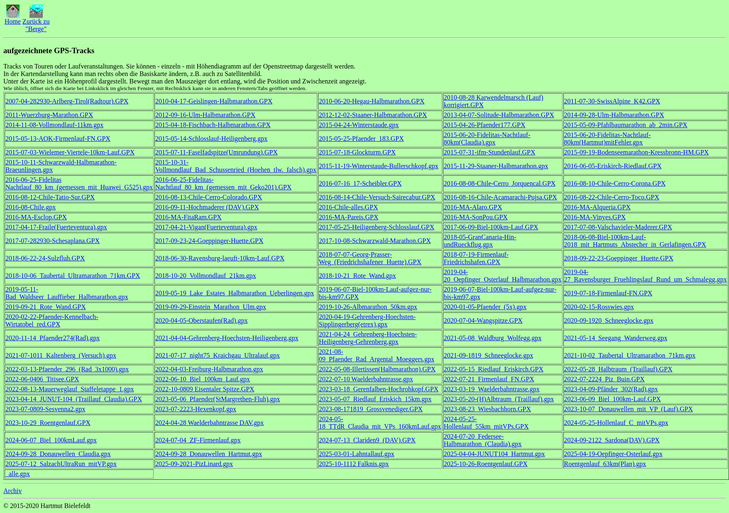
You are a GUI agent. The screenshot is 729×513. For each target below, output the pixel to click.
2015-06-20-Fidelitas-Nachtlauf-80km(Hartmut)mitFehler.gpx (607, 138)
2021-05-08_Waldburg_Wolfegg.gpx (493, 337)
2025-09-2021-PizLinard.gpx (194, 463)
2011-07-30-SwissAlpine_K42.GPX (612, 101)
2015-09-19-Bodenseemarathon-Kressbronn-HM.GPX (636, 152)
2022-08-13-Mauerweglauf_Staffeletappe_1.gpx (69, 389)
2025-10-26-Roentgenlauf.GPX (486, 463)
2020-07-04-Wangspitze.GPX (483, 320)
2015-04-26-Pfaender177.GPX (485, 124)
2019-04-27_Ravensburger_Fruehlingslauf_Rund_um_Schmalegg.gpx (645, 275)
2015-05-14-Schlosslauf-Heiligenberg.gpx (211, 138)
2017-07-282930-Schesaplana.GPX (52, 240)
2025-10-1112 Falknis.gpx (354, 463)
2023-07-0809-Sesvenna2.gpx (45, 408)
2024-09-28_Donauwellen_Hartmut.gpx (208, 453)
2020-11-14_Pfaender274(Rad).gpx (52, 337)
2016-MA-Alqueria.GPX (597, 207)
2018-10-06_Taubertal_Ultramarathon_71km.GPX (72, 275)
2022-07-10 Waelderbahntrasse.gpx (366, 379)
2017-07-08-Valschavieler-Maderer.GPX (618, 227)
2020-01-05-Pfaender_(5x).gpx (485, 306)
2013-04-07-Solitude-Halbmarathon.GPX (499, 114)
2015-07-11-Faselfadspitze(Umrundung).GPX (216, 152)
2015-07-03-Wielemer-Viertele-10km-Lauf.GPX (70, 152)
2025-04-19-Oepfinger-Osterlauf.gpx (613, 453)
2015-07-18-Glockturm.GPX (357, 152)
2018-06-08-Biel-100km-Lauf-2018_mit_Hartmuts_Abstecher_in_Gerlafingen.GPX (635, 240)
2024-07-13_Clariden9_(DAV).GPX (367, 440)
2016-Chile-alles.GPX (348, 207)
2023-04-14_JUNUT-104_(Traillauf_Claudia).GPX (73, 399)
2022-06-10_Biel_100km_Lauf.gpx (202, 379)
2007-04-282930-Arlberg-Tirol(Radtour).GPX (66, 101)
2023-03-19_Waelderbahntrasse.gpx (492, 389)
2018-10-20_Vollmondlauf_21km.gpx (205, 275)
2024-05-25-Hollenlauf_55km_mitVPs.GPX (486, 422)
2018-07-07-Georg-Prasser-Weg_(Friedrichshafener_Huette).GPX (370, 258)
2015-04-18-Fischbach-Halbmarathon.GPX (213, 124)
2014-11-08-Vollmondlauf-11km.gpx (54, 124)
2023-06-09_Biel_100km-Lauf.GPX (612, 399)
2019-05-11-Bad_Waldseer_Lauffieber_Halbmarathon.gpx (66, 293)
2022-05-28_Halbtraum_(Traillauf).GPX (618, 369)
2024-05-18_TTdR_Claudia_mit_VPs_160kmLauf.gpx (380, 422)
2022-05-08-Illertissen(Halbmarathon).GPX (377, 369)
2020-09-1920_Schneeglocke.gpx (609, 320)
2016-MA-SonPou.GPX (476, 217)
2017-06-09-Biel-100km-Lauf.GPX (491, 227)
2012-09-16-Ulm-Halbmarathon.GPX (205, 114)
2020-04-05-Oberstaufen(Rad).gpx (201, 320)
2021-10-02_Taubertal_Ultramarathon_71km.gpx (630, 355)
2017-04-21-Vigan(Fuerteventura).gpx (206, 227)
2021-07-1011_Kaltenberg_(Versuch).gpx (60, 355)
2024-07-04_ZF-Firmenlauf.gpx (198, 440)
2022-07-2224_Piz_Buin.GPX (604, 379)
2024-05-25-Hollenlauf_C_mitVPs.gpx (616, 422)
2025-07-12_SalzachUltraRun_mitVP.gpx (61, 463)
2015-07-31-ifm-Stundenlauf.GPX (490, 152)
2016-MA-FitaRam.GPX (188, 217)
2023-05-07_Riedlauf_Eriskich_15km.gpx (375, 399)
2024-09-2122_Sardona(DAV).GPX (612, 440)
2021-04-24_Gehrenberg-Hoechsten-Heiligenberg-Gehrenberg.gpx (368, 338)
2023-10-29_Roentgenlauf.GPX (48, 422)
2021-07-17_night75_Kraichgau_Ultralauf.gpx (217, 355)
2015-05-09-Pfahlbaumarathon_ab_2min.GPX (625, 124)
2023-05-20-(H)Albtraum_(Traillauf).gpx (499, 399)
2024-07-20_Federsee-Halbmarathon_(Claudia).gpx (483, 440)
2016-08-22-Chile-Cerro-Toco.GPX (612, 197)
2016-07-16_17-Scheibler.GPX (360, 183)
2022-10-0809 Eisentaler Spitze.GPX (204, 389)
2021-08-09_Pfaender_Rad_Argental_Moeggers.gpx (376, 355)
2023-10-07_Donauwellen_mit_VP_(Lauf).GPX (628, 408)
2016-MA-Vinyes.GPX (595, 217)
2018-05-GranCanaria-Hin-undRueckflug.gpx (480, 240)
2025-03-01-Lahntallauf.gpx (356, 453)
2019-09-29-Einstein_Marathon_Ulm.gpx (210, 306)
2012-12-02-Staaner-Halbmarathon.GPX (373, 114)
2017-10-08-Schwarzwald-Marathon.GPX (375, 240)
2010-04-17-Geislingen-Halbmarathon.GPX (213, 101)
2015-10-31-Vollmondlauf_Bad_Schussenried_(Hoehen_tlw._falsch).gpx (235, 166)
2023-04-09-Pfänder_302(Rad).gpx (611, 389)
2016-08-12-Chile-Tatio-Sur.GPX (50, 197)
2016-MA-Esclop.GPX (36, 217)
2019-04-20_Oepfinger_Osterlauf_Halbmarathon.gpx (503, 275)
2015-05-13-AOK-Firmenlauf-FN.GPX (57, 138)
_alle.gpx (17, 473)
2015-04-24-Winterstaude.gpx (359, 124)
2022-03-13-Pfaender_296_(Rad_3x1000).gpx (67, 369)
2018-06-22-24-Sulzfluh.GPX (45, 258)
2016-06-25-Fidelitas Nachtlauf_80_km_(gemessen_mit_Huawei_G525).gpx (79, 183)
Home (13, 18)
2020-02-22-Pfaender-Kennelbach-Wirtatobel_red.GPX (51, 320)
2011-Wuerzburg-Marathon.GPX (49, 114)
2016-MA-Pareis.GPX (349, 217)
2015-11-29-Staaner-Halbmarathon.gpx (496, 165)
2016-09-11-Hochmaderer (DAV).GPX (207, 207)
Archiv (12, 490)
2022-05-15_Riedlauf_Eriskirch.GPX (493, 369)
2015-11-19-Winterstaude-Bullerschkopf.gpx (378, 165)
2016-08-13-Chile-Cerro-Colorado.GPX (208, 197)
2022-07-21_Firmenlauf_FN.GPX (489, 379)
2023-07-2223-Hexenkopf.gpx (195, 408)
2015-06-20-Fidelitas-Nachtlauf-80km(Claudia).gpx (487, 138)
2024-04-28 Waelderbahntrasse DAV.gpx (209, 422)
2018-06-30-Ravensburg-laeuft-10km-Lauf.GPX (219, 258)
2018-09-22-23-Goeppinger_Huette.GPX (619, 258)
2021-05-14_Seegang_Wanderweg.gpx (616, 337)
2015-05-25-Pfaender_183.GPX (361, 138)
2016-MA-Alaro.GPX (473, 207)
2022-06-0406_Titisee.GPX (42, 379)
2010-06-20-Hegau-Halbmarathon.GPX (372, 101)
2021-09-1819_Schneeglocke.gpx (488, 355)
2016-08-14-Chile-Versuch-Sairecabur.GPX (377, 197)
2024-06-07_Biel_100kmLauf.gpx (51, 440)
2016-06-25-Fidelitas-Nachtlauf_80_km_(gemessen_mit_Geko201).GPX (223, 183)
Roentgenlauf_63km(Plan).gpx (605, 463)
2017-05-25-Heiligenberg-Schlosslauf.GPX (376, 227)
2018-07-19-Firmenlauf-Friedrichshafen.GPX (476, 258)
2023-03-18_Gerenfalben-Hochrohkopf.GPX (378, 389)
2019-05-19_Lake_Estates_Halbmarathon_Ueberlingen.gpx (234, 293)
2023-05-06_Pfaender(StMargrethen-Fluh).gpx (217, 399)
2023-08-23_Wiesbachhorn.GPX (487, 408)
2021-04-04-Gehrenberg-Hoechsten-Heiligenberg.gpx (226, 337)
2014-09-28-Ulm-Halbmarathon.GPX (614, 114)
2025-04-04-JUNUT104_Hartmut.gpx (494, 453)
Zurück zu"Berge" (35, 22)
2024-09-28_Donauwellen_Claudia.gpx (58, 453)
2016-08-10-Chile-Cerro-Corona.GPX (615, 183)
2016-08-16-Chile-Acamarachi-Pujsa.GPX (500, 197)
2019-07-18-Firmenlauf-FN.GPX (608, 293)
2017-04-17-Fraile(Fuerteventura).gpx (56, 227)
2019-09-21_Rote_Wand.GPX (45, 306)
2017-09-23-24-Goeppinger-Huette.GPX (209, 240)
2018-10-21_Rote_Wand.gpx (357, 275)
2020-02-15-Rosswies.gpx (599, 306)
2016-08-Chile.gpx (30, 207)
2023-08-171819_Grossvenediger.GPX (371, 408)
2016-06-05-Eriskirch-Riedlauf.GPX (613, 165)
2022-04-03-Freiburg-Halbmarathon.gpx (209, 369)
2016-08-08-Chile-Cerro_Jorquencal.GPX (500, 183)
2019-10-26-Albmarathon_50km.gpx (368, 306)
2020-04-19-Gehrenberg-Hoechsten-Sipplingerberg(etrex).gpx (367, 320)
